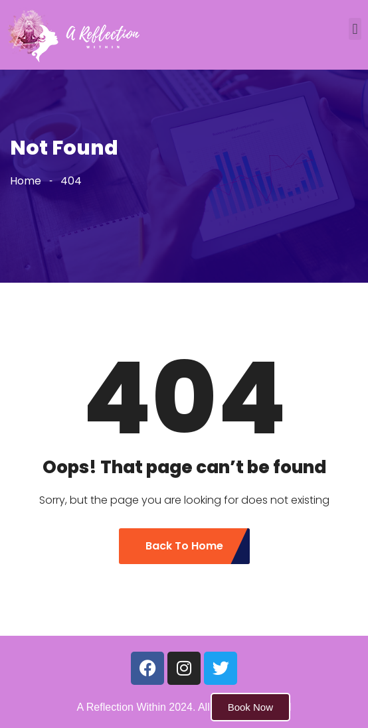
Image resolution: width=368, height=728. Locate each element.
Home (25, 180)
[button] (355, 29)
